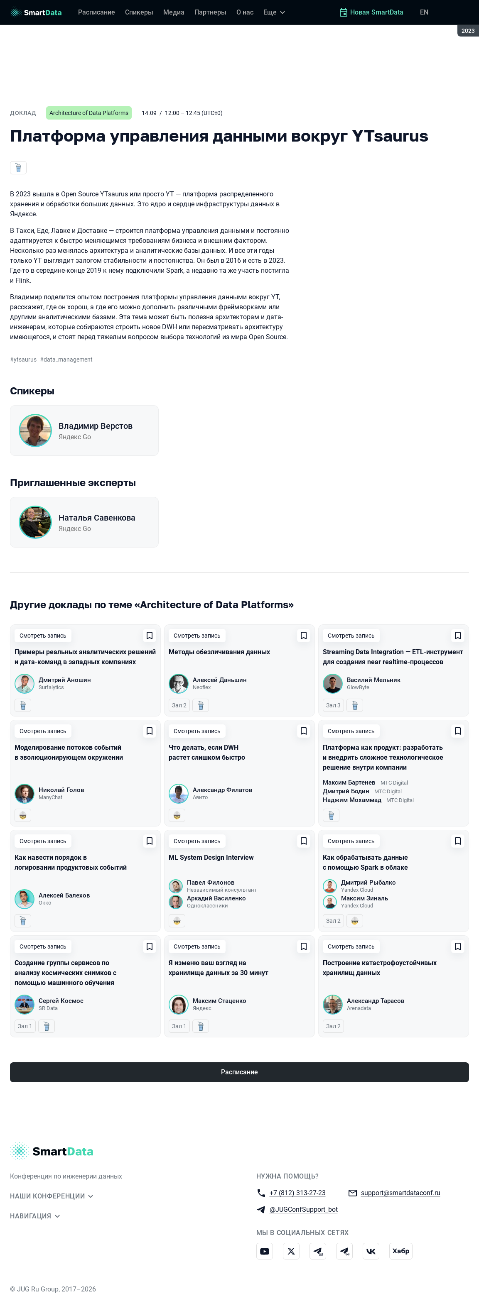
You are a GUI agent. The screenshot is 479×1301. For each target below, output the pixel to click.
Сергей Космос (61, 1001)
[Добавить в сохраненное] (149, 635)
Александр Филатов (223, 790)
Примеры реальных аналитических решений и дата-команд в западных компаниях (85, 657)
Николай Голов (61, 790)
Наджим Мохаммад (352, 800)
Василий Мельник (373, 680)
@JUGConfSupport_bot (304, 1209)
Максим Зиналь (364, 898)
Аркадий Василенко (216, 898)
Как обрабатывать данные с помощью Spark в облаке (365, 862)
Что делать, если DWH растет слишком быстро (207, 752)
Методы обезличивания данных (219, 652)
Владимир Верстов (96, 426)
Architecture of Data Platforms (88, 113)
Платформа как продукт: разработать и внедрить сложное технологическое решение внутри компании (383, 757)
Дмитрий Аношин (65, 680)
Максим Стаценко (219, 1001)
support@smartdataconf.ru (400, 1192)
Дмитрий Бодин (346, 791)
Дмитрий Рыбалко (368, 882)
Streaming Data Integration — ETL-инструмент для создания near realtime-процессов (393, 657)
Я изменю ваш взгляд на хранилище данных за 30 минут (218, 968)
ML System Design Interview (211, 857)
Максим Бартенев (349, 782)
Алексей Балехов (64, 895)
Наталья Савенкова (97, 518)
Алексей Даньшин (220, 680)
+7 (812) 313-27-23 (298, 1192)
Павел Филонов (211, 882)
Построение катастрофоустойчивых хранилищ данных (380, 968)
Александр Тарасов (376, 1001)
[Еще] (275, 12)
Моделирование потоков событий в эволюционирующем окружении (69, 752)
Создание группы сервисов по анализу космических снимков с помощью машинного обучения (65, 973)
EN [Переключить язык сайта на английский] (424, 12)
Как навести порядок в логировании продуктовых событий (71, 862)
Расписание (239, 1072)
